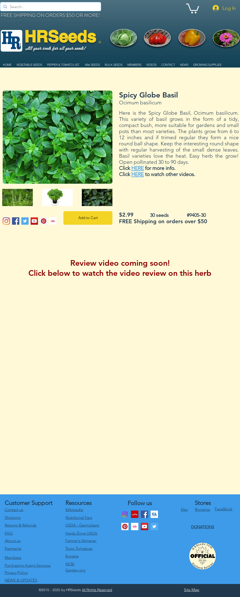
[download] (134, 514)
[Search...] (50, 7)
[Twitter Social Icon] (25, 221)
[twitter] (154, 526)
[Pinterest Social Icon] (43, 221)
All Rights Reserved (97, 590)
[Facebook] (144, 514)
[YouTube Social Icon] (34, 221)
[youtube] (144, 526)
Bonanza (202, 509)
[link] (192, 8)
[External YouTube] (120, 346)
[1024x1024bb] (53, 221)
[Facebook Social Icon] (15, 221)
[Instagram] (6, 221)
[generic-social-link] (154, 514)
